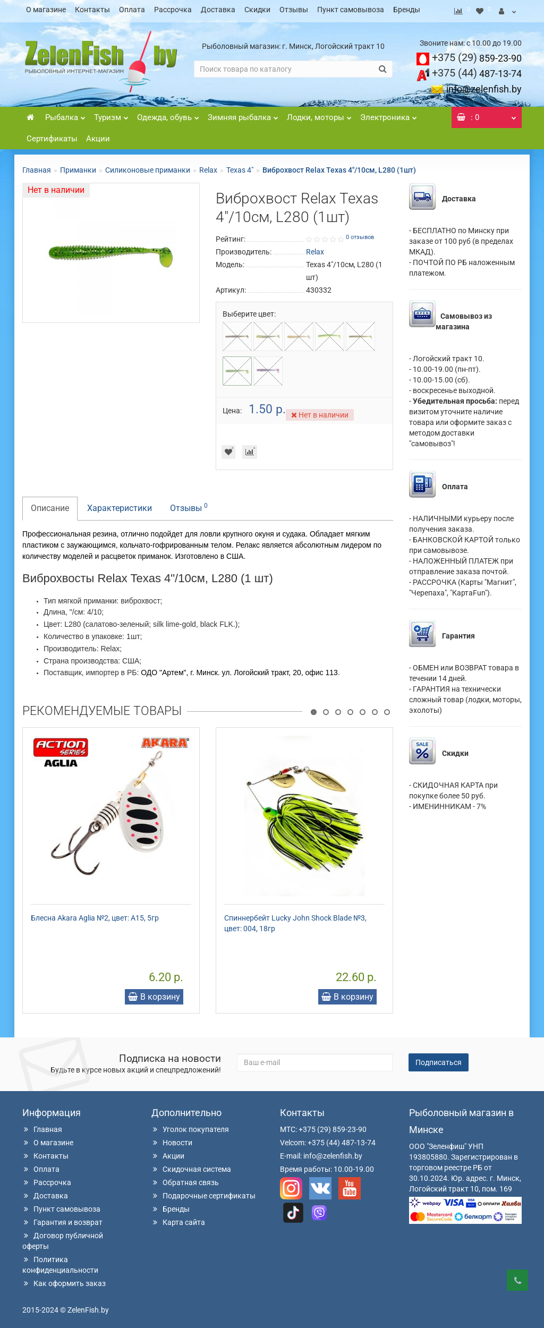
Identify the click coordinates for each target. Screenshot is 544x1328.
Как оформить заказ (64, 1280)
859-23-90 (477, 55)
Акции (98, 135)
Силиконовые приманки (147, 167)
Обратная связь (185, 1179)
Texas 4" (239, 167)
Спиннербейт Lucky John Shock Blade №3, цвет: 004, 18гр (295, 920)
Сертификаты (52, 135)
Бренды (406, 9)
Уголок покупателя (190, 1126)
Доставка (218, 9)
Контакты (92, 9)
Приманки (78, 167)
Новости (171, 1139)
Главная (36, 167)
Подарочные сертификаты (203, 1192)
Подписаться (438, 1059)
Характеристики (119, 505)
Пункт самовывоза (350, 9)
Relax (208, 167)
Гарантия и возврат (62, 1219)
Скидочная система (191, 1166)
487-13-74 (477, 70)
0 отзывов (360, 234)
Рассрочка (173, 9)
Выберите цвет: (249, 311)
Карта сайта (178, 1219)
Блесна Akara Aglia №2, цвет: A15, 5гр (95, 914)
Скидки (257, 9)
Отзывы (293, 9)
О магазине (46, 9)
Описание (50, 505)
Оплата (132, 9)
